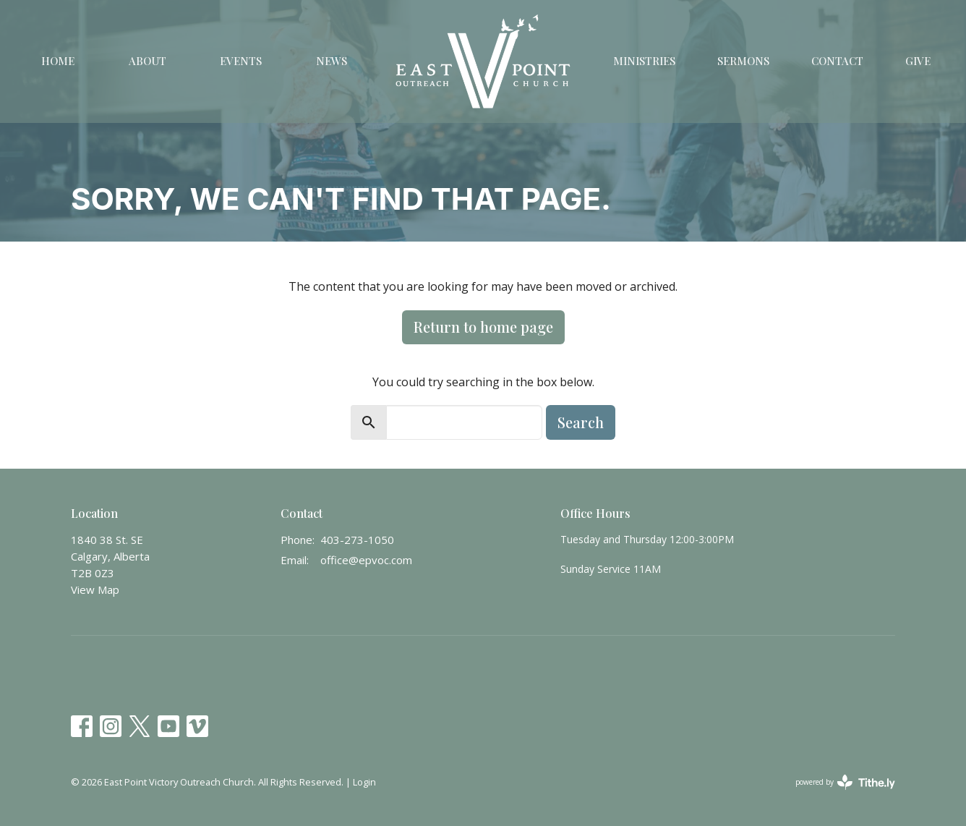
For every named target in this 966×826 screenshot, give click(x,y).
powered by (845, 782)
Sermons (743, 61)
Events (241, 61)
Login (364, 781)
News (331, 61)
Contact (837, 61)
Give (918, 61)
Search (580, 422)
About (147, 61)
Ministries (644, 61)
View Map (95, 589)
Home (57, 61)
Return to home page (483, 326)
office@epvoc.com (366, 560)
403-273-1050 (357, 539)
